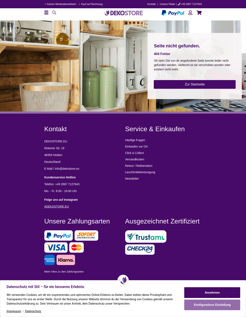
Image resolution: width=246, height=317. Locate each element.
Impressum (14, 311)
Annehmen (212, 292)
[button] (190, 12)
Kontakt (151, 4)
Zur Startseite (195, 84)
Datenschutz (33, 311)
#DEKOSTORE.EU (56, 206)
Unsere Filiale (167, 4)
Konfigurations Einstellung (212, 305)
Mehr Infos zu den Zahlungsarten (64, 271)
